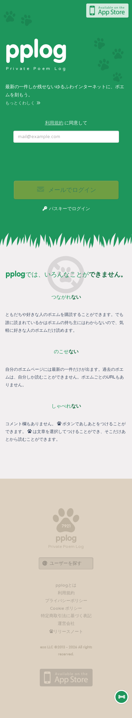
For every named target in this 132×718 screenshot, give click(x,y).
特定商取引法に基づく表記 (66, 615)
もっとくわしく (23, 103)
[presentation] (66, 161)
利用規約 (54, 123)
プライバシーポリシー (66, 600)
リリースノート (66, 631)
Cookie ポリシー (66, 608)
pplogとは (66, 585)
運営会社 (66, 623)
